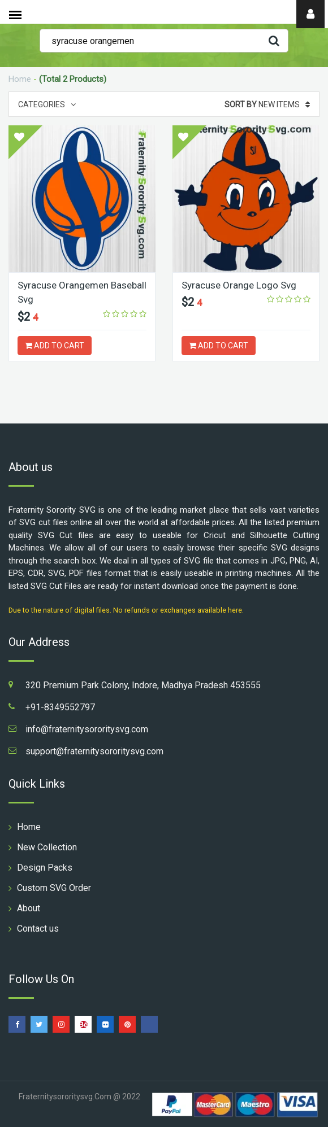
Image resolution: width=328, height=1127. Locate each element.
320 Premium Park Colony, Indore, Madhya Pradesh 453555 (143, 685)
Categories (47, 104)
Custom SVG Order (54, 888)
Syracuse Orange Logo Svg (239, 285)
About (28, 908)
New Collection (47, 847)
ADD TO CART (54, 345)
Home (19, 79)
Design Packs (44, 867)
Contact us (38, 928)
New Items (267, 104)
